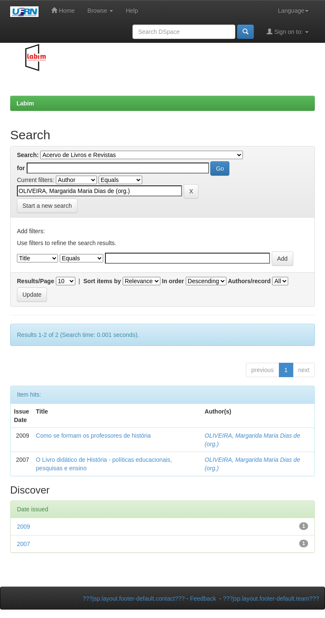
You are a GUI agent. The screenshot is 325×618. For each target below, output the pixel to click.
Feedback (203, 598)
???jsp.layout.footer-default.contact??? (134, 598)
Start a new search (47, 205)
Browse (100, 10)
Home (62, 10)
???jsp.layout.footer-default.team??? (271, 598)
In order (173, 281)
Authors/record (249, 281)
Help (132, 10)
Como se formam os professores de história (93, 435)
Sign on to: (287, 31)
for (21, 168)
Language (293, 10)
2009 (23, 526)
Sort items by (102, 281)
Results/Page (35, 281)
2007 (23, 544)
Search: (28, 155)
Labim (25, 103)
